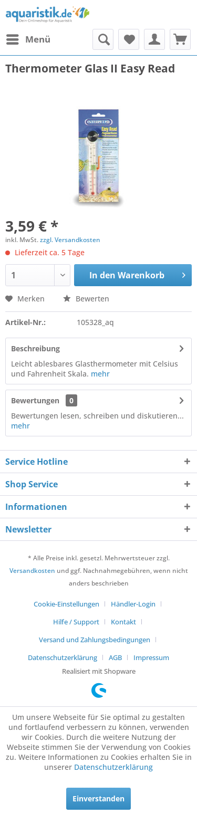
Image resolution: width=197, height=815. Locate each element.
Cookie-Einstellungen (66, 604)
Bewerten (86, 299)
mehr (100, 374)
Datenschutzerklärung (62, 657)
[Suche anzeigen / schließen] (102, 39)
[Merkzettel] (128, 39)
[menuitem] (28, 39)
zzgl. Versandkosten (70, 239)
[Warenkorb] (180, 39)
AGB (115, 657)
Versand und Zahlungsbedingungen (94, 639)
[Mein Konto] (154, 39)
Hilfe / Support (76, 621)
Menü (28, 38)
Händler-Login (133, 604)
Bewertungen (35, 400)
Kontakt (123, 621)
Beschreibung (35, 348)
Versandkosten (32, 570)
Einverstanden (98, 798)
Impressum (151, 657)
